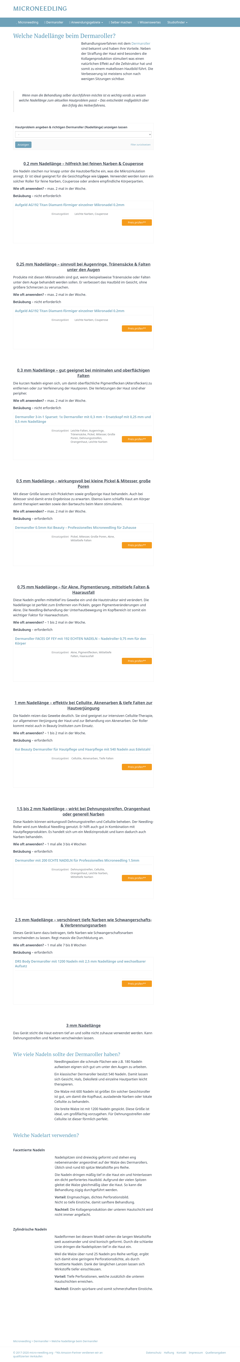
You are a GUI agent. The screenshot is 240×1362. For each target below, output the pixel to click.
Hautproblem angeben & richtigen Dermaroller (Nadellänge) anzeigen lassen (71, 127)
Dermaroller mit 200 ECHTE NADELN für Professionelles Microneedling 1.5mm (77, 860)
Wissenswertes (149, 22)
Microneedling (27, 22)
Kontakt (181, 1352)
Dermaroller (53, 22)
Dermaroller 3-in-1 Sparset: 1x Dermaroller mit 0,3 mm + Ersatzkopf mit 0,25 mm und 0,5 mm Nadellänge (83, 419)
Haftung (169, 1352)
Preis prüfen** (137, 222)
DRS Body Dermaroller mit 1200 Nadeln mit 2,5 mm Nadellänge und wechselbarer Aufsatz (80, 963)
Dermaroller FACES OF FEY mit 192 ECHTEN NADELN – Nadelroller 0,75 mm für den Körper (80, 640)
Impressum (196, 1352)
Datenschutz (153, 1352)
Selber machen (120, 22)
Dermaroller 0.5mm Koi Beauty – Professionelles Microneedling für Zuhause (75, 527)
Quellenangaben (216, 1352)
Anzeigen (23, 144)
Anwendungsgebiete (86, 22)
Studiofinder (177, 22)
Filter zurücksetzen (141, 144)
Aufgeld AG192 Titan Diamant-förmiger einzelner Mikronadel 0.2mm (69, 205)
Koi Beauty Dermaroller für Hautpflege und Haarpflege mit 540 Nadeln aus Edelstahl (82, 749)
